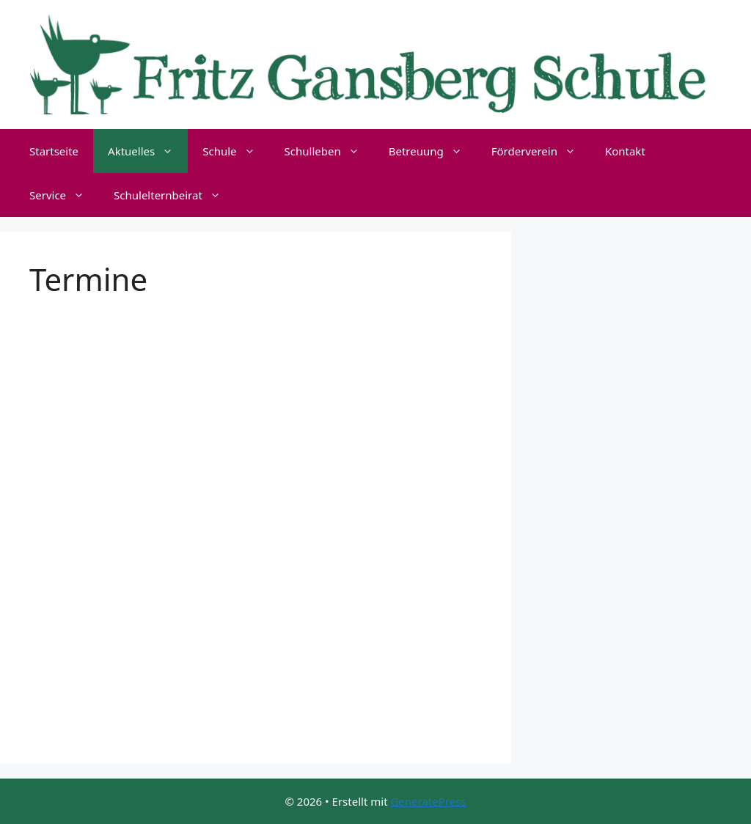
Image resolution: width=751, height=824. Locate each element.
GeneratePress (428, 801)
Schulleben (329, 151)
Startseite (53, 151)
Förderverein (540, 151)
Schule (235, 151)
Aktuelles (148, 151)
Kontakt (625, 151)
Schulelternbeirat (174, 195)
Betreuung (433, 151)
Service (64, 195)
